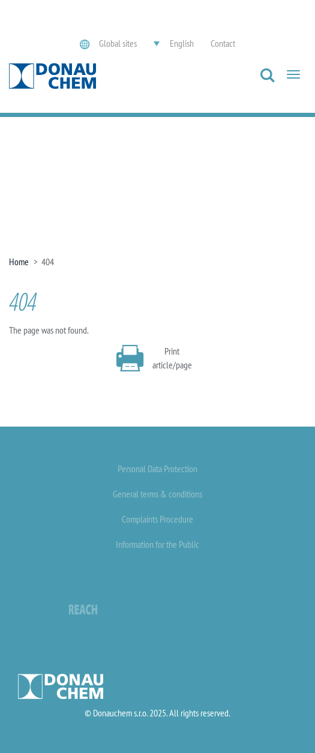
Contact (223, 43)
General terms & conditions (157, 494)
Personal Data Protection (157, 469)
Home (19, 262)
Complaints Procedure (157, 519)
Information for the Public (157, 544)
